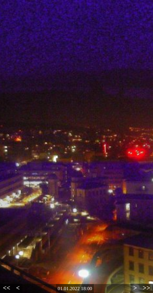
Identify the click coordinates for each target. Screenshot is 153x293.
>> (146, 287)
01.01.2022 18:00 (75, 288)
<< (6, 287)
